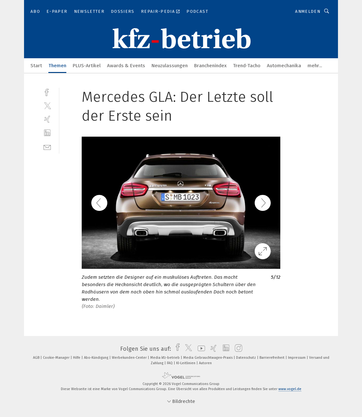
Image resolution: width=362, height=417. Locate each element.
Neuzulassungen (170, 65)
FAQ (170, 363)
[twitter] (47, 105)
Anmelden (307, 11)
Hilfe (77, 358)
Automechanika (284, 65)
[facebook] (47, 92)
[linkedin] (47, 133)
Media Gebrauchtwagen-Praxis (208, 358)
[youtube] (199, 348)
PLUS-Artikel (87, 65)
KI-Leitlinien (186, 363)
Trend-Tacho (246, 65)
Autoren (205, 363)
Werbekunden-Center (130, 358)
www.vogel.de (289, 389)
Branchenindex (210, 65)
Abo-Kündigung (96, 358)
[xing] (47, 119)
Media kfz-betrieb (165, 358)
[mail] (47, 147)
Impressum (297, 358)
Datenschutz (246, 358)
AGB (36, 358)
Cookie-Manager (56, 358)
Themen (57, 65)
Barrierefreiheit (272, 358)
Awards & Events (126, 65)
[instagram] (237, 348)
